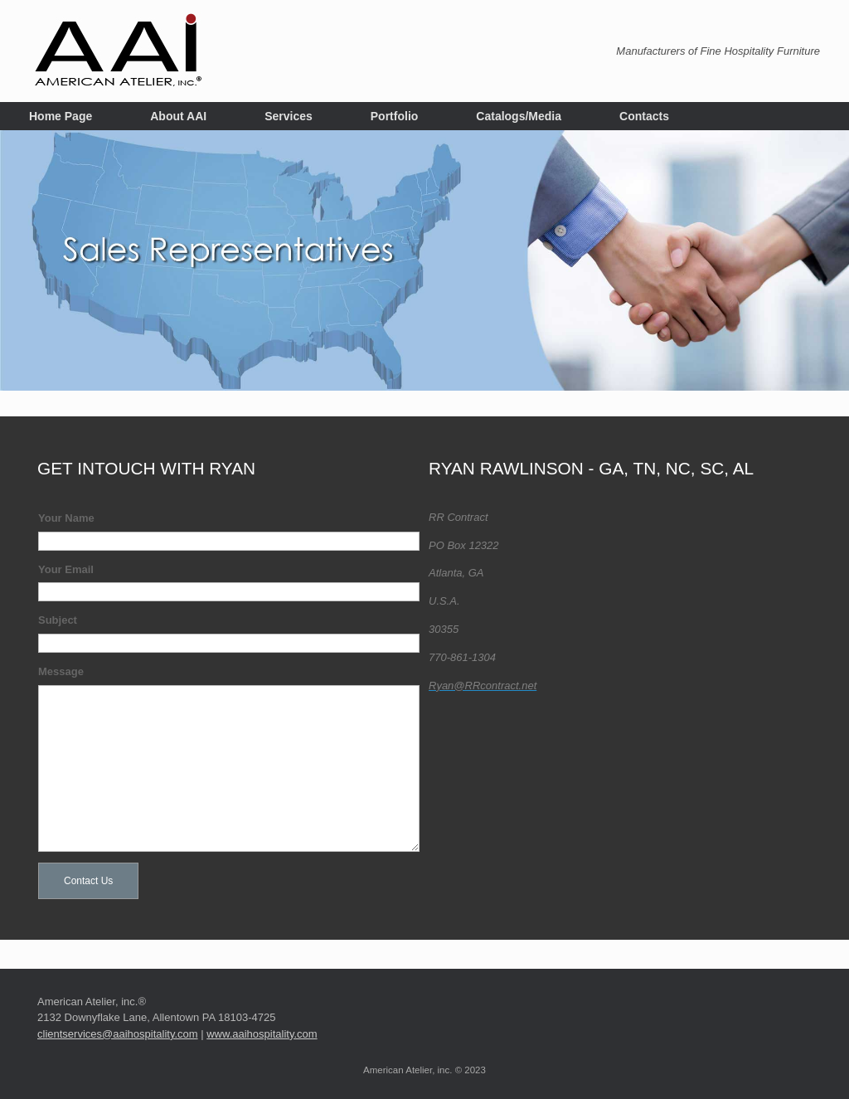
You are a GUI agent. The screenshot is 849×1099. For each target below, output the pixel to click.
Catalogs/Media (518, 116)
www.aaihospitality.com (261, 1029)
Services (288, 116)
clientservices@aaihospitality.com (117, 1029)
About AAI (178, 116)
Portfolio (395, 116)
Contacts (644, 116)
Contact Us (88, 876)
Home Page (60, 116)
